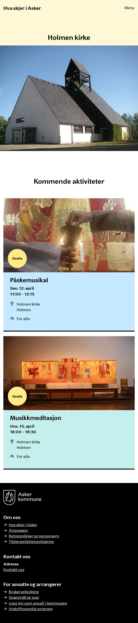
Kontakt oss (13, 569)
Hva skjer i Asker (22, 8)
